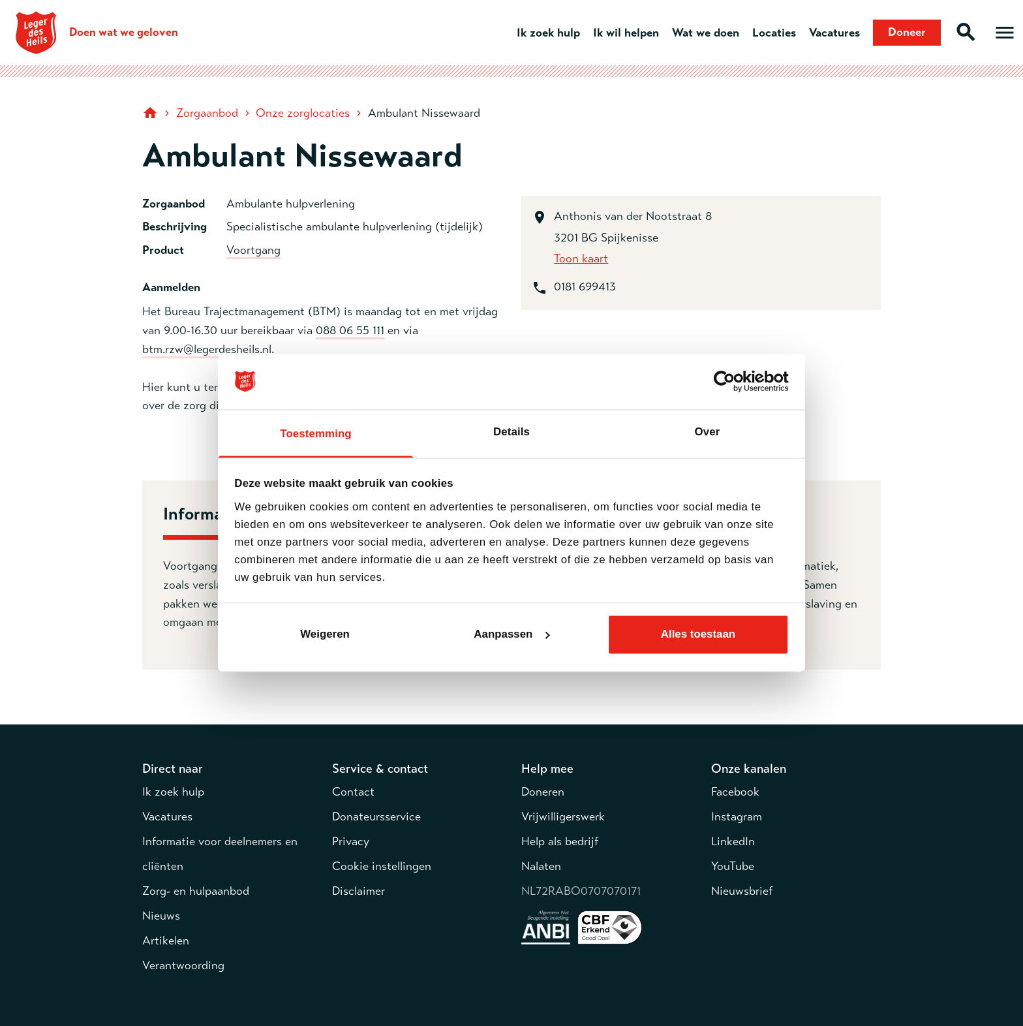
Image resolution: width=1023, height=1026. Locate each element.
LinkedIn (733, 841)
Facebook (735, 792)
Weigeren (325, 634)
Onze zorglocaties (303, 113)
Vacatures (834, 32)
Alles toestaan (698, 634)
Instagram (736, 816)
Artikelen (165, 940)
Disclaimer (358, 891)
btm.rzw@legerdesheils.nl (206, 349)
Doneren (542, 792)
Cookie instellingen (381, 866)
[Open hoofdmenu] (1004, 32)
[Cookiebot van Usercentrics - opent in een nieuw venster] (732, 382)
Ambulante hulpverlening (290, 203)
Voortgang (253, 250)
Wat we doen (705, 32)
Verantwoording (183, 965)
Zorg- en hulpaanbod (195, 891)
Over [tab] (707, 432)
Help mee (547, 768)
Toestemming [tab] (315, 434)
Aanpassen (512, 634)
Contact (353, 792)
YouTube (732, 866)
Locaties (774, 32)
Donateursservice (376, 816)
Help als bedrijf (559, 841)
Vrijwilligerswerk (563, 816)
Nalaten (541, 866)
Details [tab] (511, 432)
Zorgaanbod (207, 113)
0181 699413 (585, 286)
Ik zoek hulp (548, 32)
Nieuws (161, 916)
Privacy (350, 841)
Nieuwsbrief (741, 891)
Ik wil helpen (626, 32)
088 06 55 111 (350, 330)
